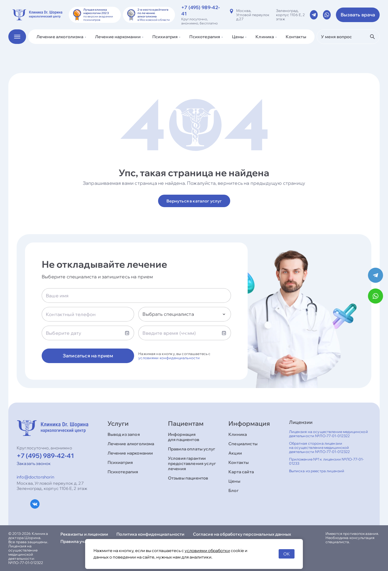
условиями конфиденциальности (169, 358)
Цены (234, 481)
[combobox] (184, 314)
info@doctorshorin (35, 477)
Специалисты (243, 443)
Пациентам (186, 423)
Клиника (237, 434)
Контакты (296, 36)
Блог (233, 490)
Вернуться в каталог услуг (194, 201)
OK (286, 553)
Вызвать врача (358, 15)
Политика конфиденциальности (150, 534)
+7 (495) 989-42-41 (45, 456)
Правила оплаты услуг (191, 448)
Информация (249, 423)
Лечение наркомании (130, 453)
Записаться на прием (88, 356)
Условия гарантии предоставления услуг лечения (192, 463)
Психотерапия (123, 471)
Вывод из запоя (124, 434)
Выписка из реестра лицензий (317, 471)
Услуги (118, 423)
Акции (235, 453)
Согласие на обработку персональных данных (242, 534)
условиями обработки (207, 550)
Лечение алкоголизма (131, 443)
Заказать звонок (34, 463)
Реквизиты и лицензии (84, 534)
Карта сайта (241, 471)
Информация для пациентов (183, 437)
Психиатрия (120, 462)
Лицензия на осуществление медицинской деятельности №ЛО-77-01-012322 (328, 434)
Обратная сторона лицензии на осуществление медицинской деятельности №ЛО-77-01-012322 (319, 447)
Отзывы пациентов (188, 478)
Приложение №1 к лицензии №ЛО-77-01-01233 (326, 461)
